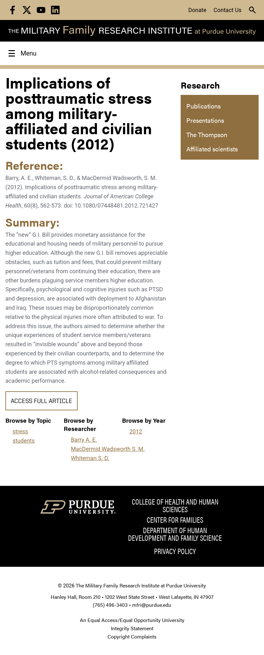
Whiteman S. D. (90, 458)
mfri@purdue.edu (151, 604)
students (23, 440)
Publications (203, 105)
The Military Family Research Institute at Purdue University (141, 585)
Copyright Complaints (132, 636)
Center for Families (175, 519)
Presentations (205, 120)
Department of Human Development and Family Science (175, 533)
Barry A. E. (84, 439)
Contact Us (227, 10)
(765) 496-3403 (110, 604)
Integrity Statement (132, 628)
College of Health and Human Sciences (175, 505)
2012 (135, 431)
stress (20, 431)
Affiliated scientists (212, 148)
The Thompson (206, 134)
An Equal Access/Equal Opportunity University (132, 620)
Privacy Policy (175, 551)
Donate (197, 10)
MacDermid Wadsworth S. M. (108, 449)
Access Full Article (41, 401)
